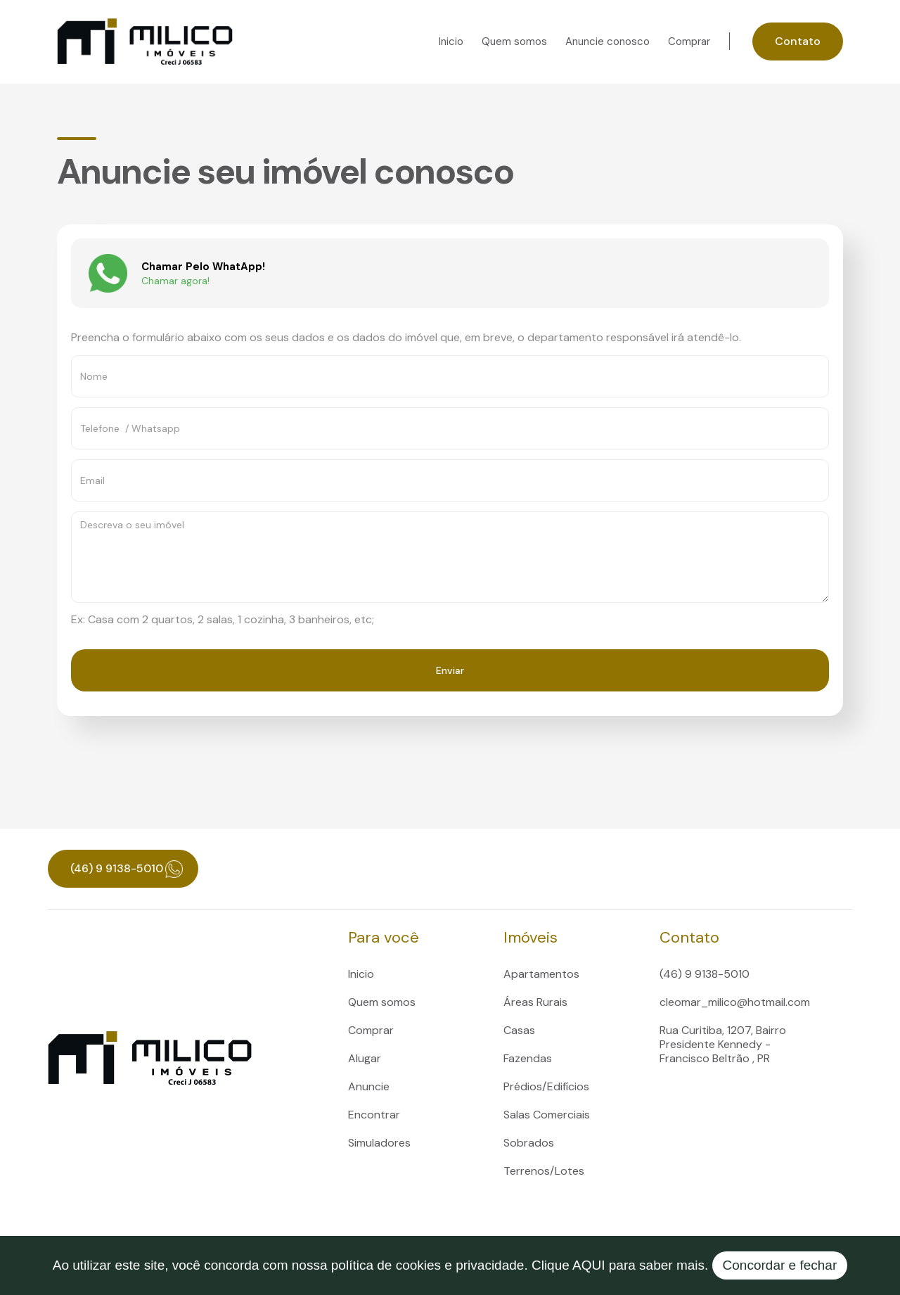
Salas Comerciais (546, 1114)
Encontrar (374, 1114)
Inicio (451, 41)
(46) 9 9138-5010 (705, 974)
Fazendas (527, 1058)
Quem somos (514, 41)
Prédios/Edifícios (546, 1086)
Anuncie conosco (607, 41)
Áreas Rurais (535, 1002)
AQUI (588, 1265)
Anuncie (369, 1086)
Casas (519, 1030)
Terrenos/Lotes (543, 1170)
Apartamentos (541, 974)
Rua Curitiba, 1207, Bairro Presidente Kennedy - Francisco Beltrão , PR (723, 1044)
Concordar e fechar (780, 1265)
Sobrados (528, 1142)
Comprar (689, 41)
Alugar (364, 1058)
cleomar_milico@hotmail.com (735, 1002)
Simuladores (379, 1142)
